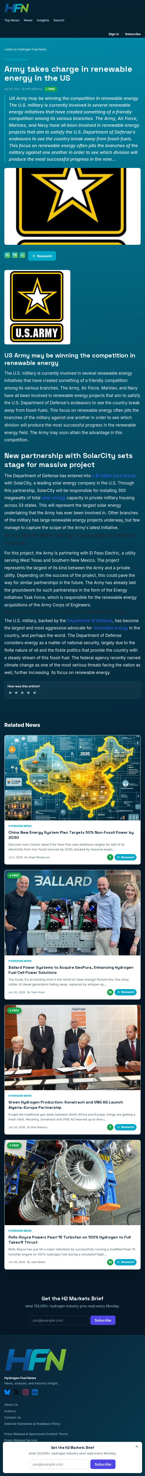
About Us (11, 1404)
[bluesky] (7, 1392)
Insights (43, 20)
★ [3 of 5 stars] (22, 692)
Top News (12, 20)
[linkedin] (35, 1392)
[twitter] (16, 1392)
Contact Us (12, 1417)
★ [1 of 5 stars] (10, 692)
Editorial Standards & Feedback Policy (32, 1424)
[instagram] (26, 1392)
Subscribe (133, 34)
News (28, 20)
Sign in (114, 34)
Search (58, 20)
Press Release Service (20, 1440)
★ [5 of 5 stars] (34, 692)
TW (15, 254)
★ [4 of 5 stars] (28, 692)
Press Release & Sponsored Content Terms (36, 1434)
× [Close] (136, 1446)
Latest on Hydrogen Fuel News (25, 49)
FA (7, 254)
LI (22, 254)
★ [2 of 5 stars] (16, 692)
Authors (10, 1411)
